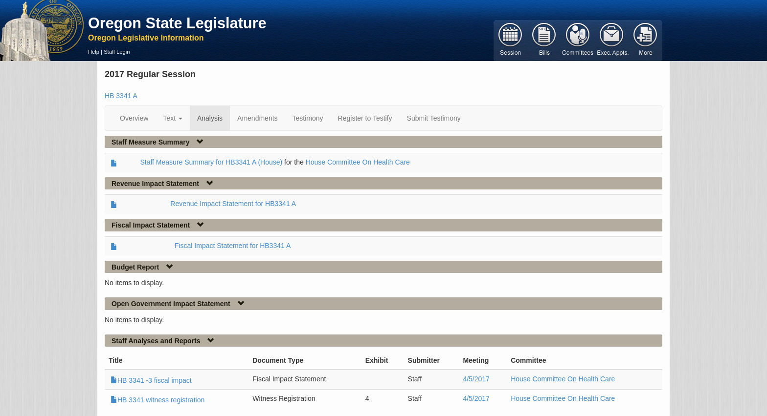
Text (172, 118)
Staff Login (117, 52)
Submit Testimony (434, 118)
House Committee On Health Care (358, 162)
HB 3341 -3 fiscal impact (151, 380)
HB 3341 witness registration (157, 400)
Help (93, 52)
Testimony (308, 118)
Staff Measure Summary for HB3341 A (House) (211, 162)
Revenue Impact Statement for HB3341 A (233, 204)
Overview (134, 118)
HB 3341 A (121, 96)
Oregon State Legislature (177, 23)
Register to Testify (365, 118)
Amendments (257, 118)
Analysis (210, 118)
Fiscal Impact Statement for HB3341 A (233, 246)
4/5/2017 (476, 379)
